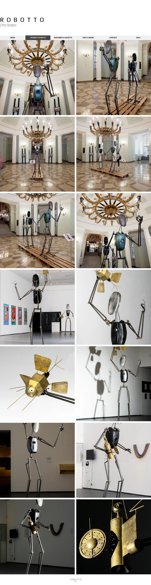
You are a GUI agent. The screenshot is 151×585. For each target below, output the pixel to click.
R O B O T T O (22, 19)
